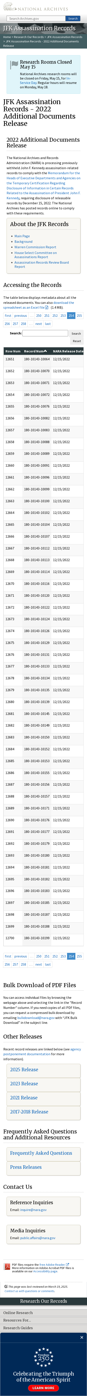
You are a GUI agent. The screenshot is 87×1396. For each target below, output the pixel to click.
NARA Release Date (68, 351)
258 (23, 323)
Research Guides (18, 1328)
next (38, 323)
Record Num (35, 351)
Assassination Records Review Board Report (41, 264)
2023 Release (24, 1083)
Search (73, 18)
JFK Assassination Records (64, 37)
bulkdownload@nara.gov (36, 1017)
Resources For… (17, 1320)
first (8, 315)
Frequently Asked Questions (41, 1153)
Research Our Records (29, 37)
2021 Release (23, 1097)
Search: (16, 333)
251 (47, 315)
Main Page (22, 236)
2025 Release (24, 1069)
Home (7, 37)
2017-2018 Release (29, 1112)
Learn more (44, 1388)
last (48, 323)
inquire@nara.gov (33, 1209)
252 (55, 315)
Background (23, 241)
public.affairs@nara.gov (37, 1238)
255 (79, 315)
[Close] (82, 1337)
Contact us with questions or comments (29, 1291)
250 (38, 315)
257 (15, 323)
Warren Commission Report (35, 247)
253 (63, 315)
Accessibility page (45, 1271)
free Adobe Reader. (54, 1265)
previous (20, 315)
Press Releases (26, 1167)
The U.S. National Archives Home (35, 7)
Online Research (18, 1313)
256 (7, 323)
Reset (77, 341)
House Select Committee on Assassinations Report (35, 254)
